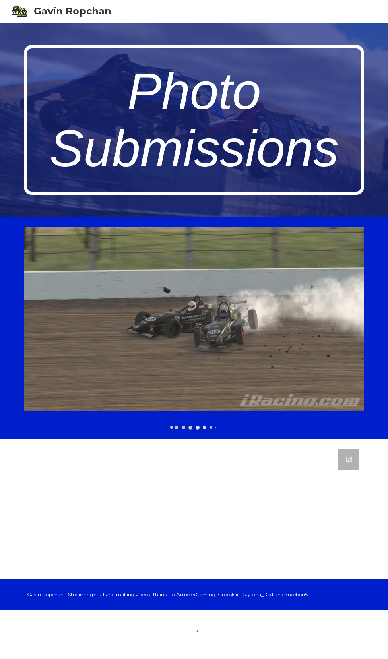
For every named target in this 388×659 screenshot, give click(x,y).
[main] (194, 120)
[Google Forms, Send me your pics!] (194, 509)
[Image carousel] (194, 328)
